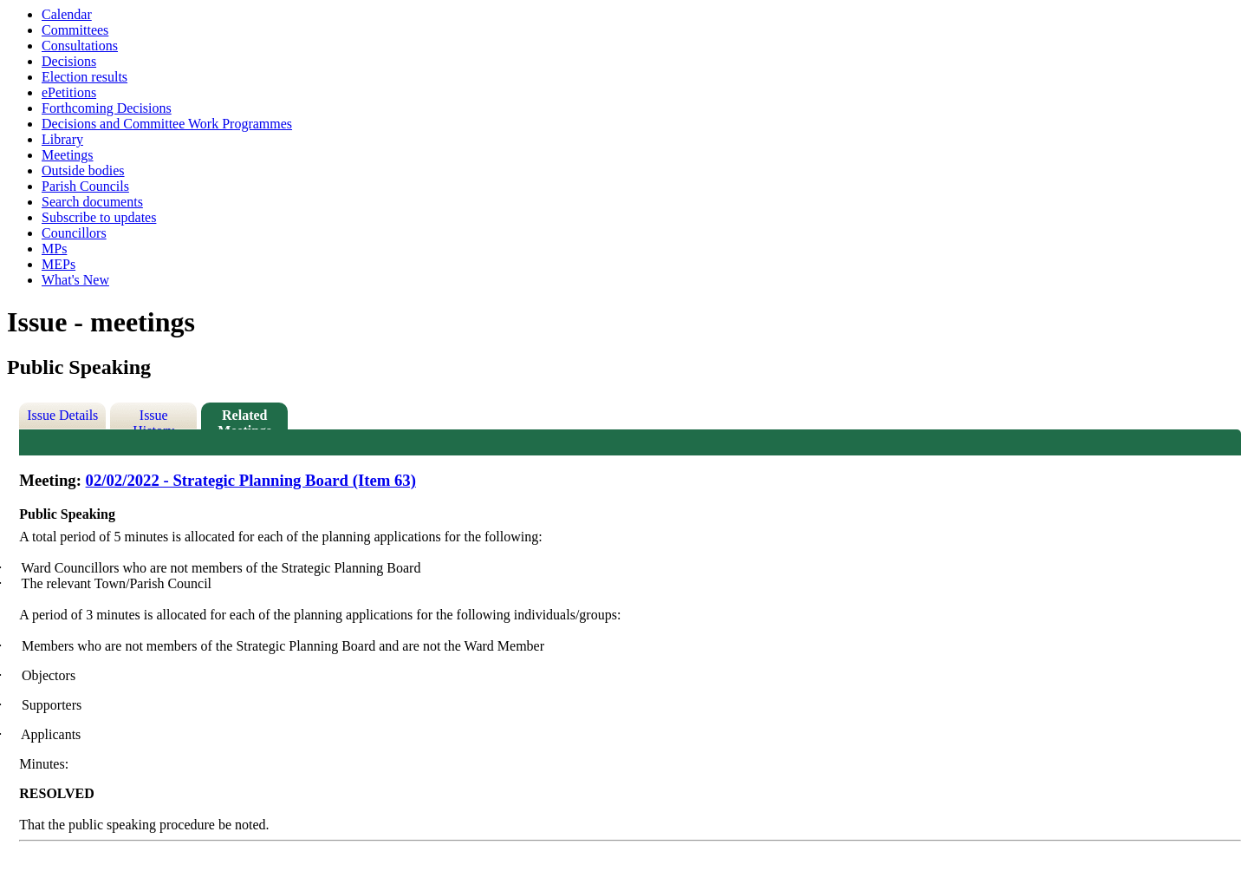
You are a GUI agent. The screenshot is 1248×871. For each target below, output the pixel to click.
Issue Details (62, 415)
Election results (84, 76)
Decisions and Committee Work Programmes (167, 123)
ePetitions (69, 92)
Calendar (67, 14)
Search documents (92, 201)
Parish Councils (85, 186)
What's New (75, 279)
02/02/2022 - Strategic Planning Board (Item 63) (251, 480)
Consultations (80, 45)
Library (62, 139)
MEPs (58, 264)
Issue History (153, 418)
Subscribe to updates (99, 217)
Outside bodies (83, 170)
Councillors (74, 233)
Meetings (68, 154)
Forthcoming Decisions (107, 108)
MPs (54, 248)
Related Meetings (244, 418)
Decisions (69, 61)
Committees (75, 30)
